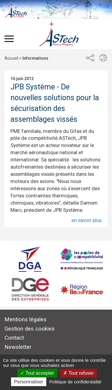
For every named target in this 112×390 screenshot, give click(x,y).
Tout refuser (78, 373)
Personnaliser (28, 381)
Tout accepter (37, 373)
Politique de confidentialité (75, 381)
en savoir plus (86, 220)
